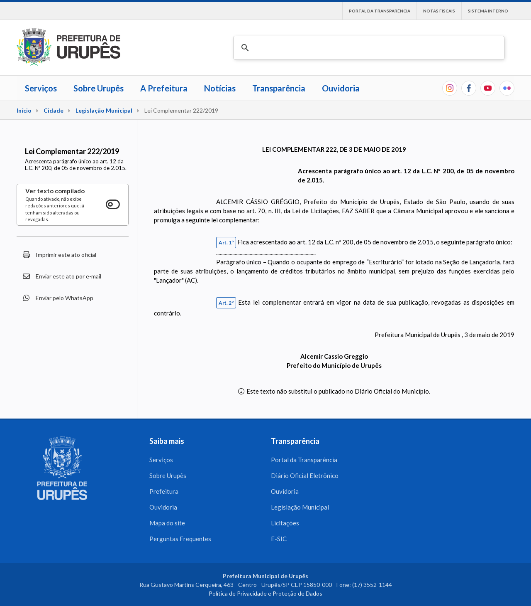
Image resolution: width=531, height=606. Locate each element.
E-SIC (279, 538)
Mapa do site (167, 523)
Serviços (41, 88)
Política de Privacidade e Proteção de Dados (265, 593)
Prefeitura (163, 491)
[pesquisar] (367, 48)
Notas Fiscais (439, 10)
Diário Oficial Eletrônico (305, 475)
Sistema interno (488, 10)
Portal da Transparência (379, 10)
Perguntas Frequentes (180, 538)
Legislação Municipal (104, 110)
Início (24, 110)
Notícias (220, 88)
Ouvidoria (341, 88)
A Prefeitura (164, 88)
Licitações (285, 523)
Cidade (53, 110)
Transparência (278, 88)
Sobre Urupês (98, 88)
